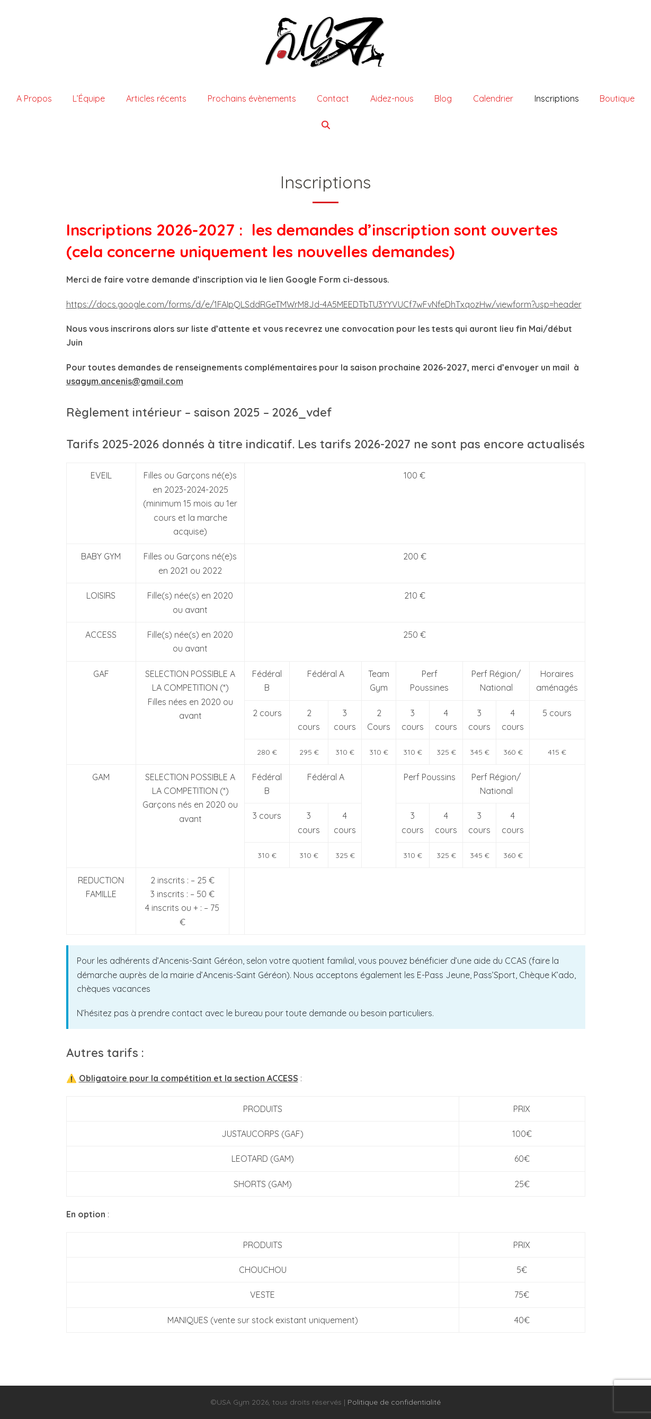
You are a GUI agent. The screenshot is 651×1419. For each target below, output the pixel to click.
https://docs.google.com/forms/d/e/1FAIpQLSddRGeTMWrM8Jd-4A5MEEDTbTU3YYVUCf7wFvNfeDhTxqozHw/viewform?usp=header (324, 304)
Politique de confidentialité (394, 1402)
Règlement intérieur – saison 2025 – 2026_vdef (199, 412)
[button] (326, 125)
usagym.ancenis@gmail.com (124, 381)
